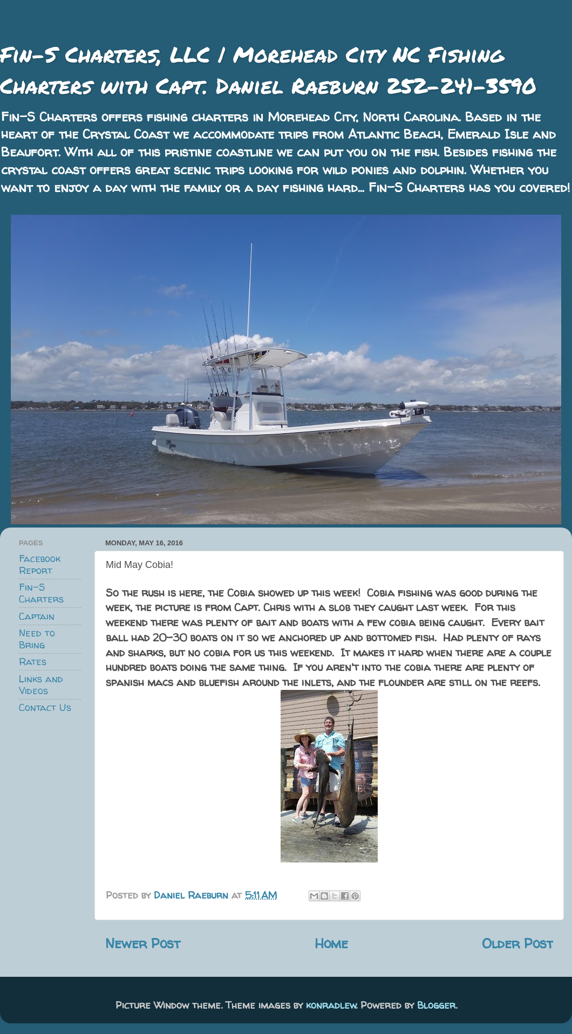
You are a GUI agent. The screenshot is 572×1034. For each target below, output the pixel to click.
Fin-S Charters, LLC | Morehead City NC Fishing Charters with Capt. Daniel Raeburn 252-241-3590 (268, 70)
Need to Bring (37, 639)
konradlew (331, 1005)
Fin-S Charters (41, 593)
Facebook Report (39, 564)
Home (331, 943)
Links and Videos (41, 684)
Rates (32, 661)
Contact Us (45, 707)
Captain (37, 616)
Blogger (436, 1005)
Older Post (517, 943)
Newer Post (142, 943)
